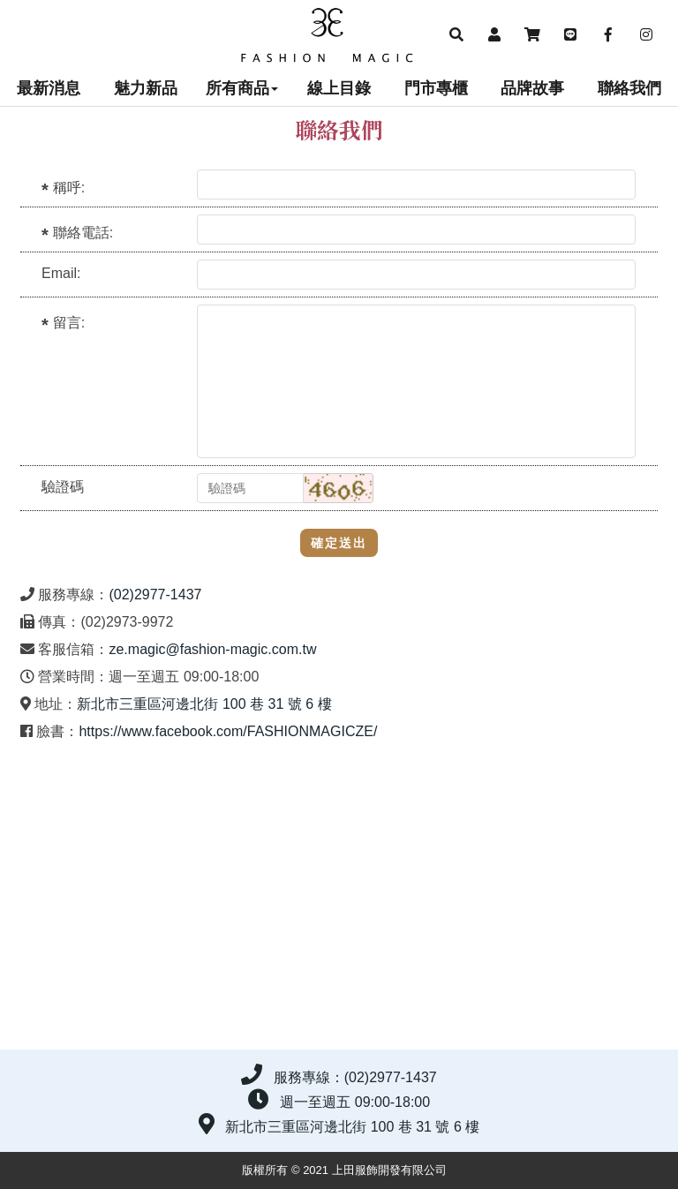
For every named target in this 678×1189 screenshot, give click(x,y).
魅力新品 (145, 88)
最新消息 (48, 88)
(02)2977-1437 (155, 594)
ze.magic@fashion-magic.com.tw (212, 649)
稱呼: (69, 187)
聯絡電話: (83, 232)
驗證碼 (62, 486)
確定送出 (339, 543)
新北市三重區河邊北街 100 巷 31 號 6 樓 (204, 703)
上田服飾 (339, 35)
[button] (456, 35)
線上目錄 (339, 88)
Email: (60, 273)
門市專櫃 (436, 88)
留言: (69, 322)
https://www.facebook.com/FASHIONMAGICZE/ (228, 731)
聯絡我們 (629, 88)
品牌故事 (532, 88)
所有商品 (242, 88)
